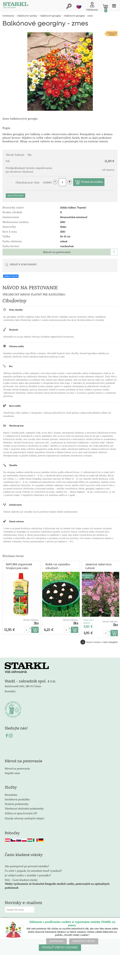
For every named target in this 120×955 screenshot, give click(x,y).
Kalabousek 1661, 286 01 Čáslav (23, 686)
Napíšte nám (12, 773)
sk (78, 6)
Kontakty (10, 691)
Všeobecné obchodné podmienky (24, 808)
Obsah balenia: (31, 619)
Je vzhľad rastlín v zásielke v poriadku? (28, 875)
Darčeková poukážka (17, 799)
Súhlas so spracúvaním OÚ (21, 813)
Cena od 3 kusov (88, 621)
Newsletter (11, 794)
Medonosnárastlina (112, 33)
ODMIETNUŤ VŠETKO (83, 941)
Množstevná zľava (87, 576)
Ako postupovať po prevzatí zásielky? (27, 866)
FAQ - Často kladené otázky (21, 880)
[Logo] (15, 6)
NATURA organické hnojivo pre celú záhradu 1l (19, 566)
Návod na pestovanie (57, 252)
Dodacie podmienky (16, 804)
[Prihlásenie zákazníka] (92, 6)
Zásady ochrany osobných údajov (25, 818)
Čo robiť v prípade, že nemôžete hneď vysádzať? (33, 870)
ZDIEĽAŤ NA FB (11, 276)
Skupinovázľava (87, 583)
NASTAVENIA (56, 941)
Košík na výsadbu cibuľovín (58, 566)
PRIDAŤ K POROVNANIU (23, 264)
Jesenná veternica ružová (98, 566)
